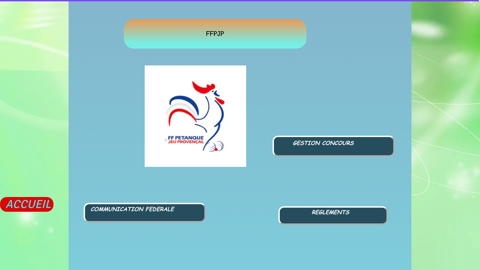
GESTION (306, 143)
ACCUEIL (28, 204)
